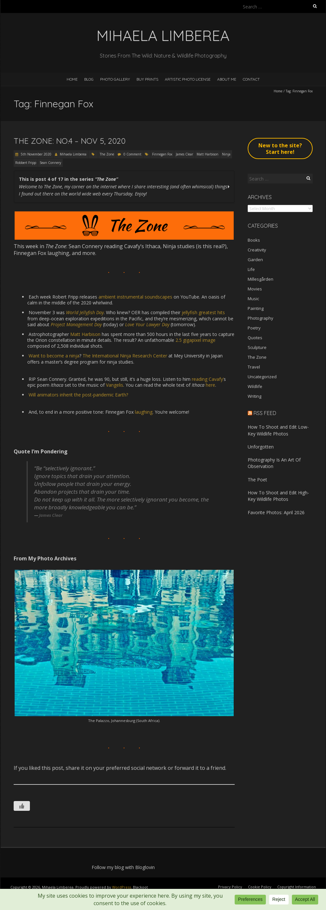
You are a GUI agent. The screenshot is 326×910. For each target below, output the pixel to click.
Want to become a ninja (54, 356)
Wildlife (255, 386)
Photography (260, 318)
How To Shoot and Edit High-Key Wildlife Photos (278, 495)
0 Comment (132, 154)
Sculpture (257, 347)
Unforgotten (261, 447)
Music (253, 298)
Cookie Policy (259, 886)
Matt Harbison (207, 154)
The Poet (257, 479)
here (210, 385)
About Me (226, 79)
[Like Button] (22, 806)
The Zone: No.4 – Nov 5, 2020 (69, 141)
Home (72, 79)
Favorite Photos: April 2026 (276, 512)
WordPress (121, 887)
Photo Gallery (115, 79)
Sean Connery (50, 162)
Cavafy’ (216, 379)
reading (199, 379)
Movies (255, 289)
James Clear (184, 154)
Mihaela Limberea (73, 154)
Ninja (226, 154)
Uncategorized (262, 377)
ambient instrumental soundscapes (135, 297)
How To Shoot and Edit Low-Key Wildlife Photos (278, 430)
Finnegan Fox (162, 154)
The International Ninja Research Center (125, 356)
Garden (255, 259)
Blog (89, 79)
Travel (254, 367)
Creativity (257, 250)
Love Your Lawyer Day (147, 324)
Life (251, 269)
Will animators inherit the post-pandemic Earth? (78, 395)
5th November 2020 (35, 154)
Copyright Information (296, 886)
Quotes (255, 338)
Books (254, 240)
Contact (251, 79)
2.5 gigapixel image (195, 340)
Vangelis (114, 385)
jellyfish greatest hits (203, 312)
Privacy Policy (230, 886)
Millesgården (260, 279)
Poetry (254, 328)
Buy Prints (147, 79)
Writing (254, 396)
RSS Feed (265, 413)
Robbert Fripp (25, 162)
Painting (256, 308)
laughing (143, 412)
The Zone (107, 154)
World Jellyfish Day (85, 312)
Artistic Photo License (188, 79)
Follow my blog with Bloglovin (123, 867)
